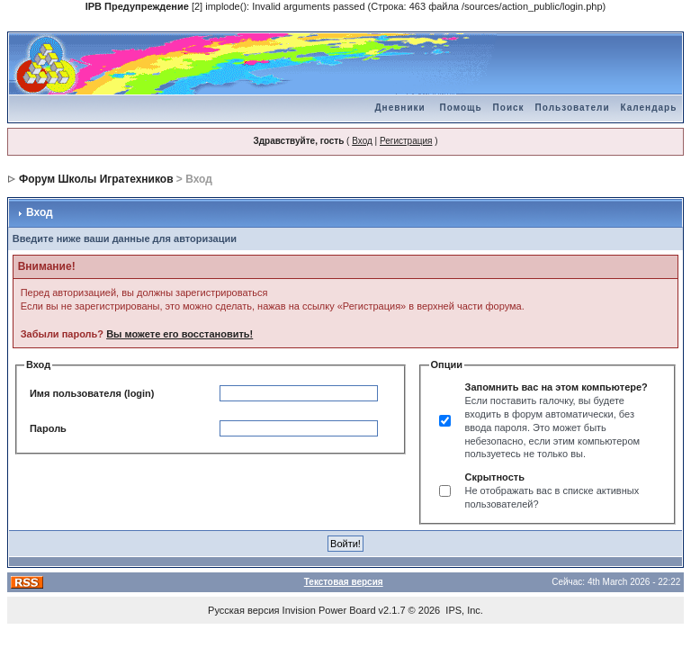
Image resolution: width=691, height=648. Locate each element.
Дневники (399, 107)
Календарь (649, 107)
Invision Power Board (329, 610)
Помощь (460, 107)
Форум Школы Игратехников (96, 179)
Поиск (509, 107)
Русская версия (243, 610)
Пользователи (572, 107)
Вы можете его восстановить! (179, 333)
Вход (362, 141)
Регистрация (406, 141)
